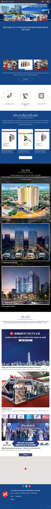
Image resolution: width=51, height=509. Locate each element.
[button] (21, 20)
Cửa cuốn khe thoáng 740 (7, 151)
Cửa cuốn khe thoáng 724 (40, 151)
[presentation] (2, 12)
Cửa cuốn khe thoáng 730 (23, 151)
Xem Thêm (25, 79)
